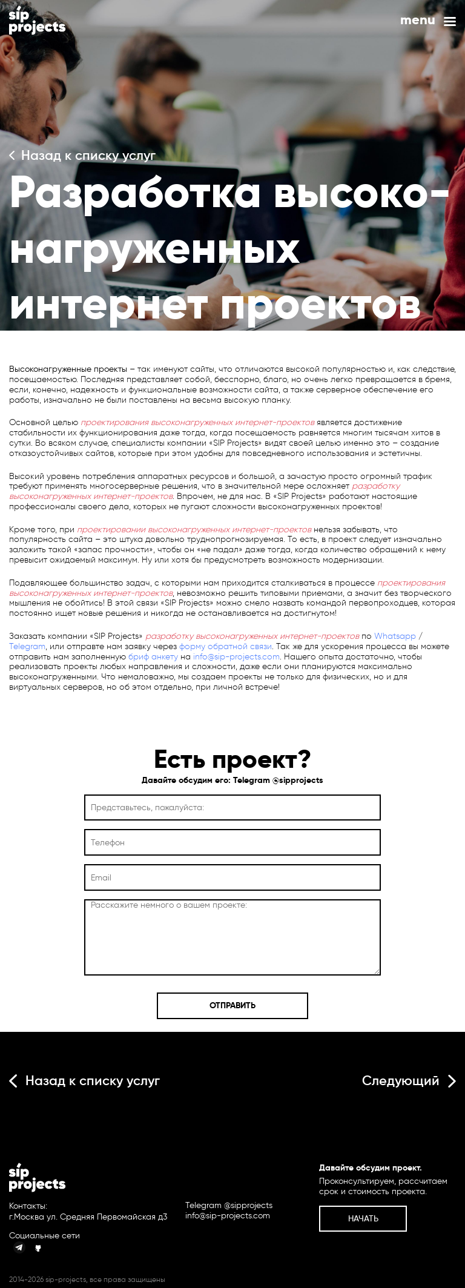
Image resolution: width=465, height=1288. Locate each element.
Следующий (409, 1080)
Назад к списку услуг (82, 155)
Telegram (27, 646)
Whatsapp (395, 636)
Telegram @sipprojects (278, 779)
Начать (363, 1218)
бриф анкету (153, 657)
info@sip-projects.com (236, 657)
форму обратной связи (225, 646)
